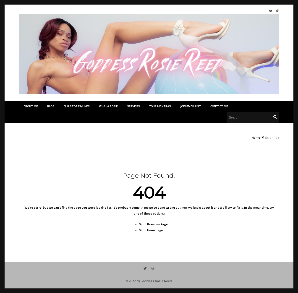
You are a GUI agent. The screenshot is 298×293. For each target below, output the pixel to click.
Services (133, 106)
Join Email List (190, 106)
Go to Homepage (151, 230)
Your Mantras (160, 106)
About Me (31, 106)
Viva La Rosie (108, 106)
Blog (50, 106)
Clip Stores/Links (77, 106)
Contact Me (219, 106)
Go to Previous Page (153, 224)
